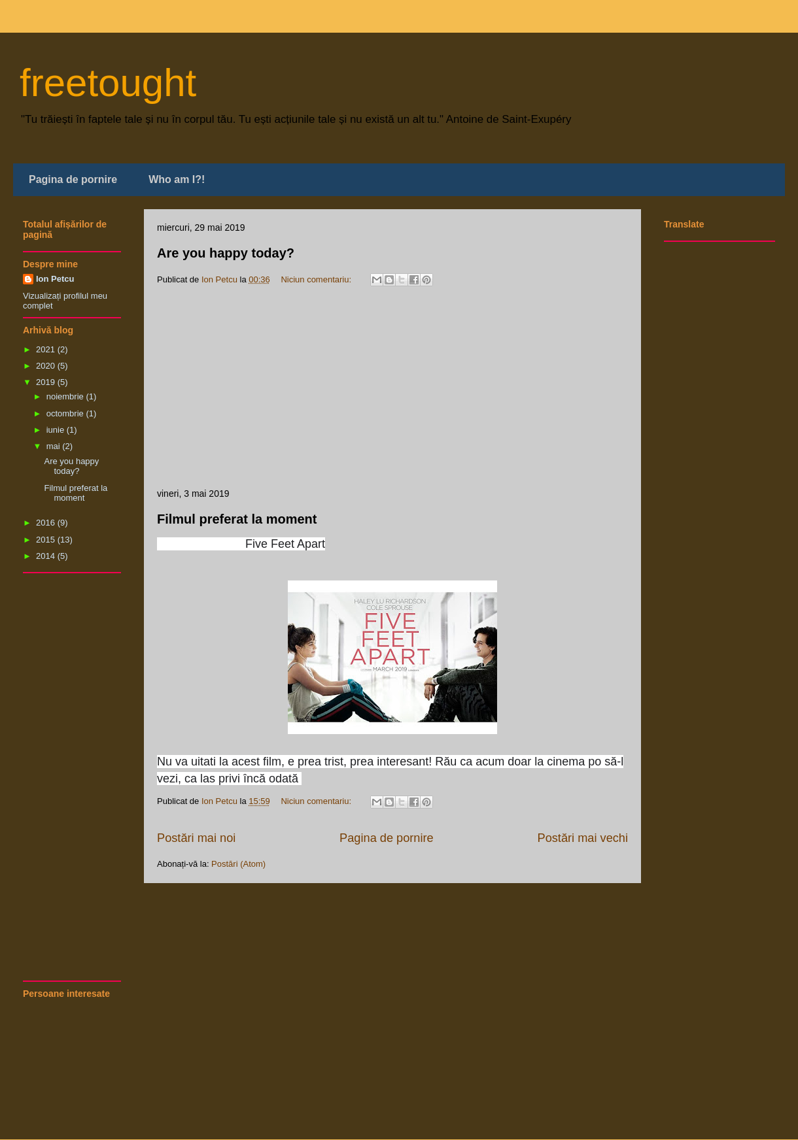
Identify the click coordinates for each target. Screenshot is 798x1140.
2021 (47, 349)
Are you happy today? (225, 253)
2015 (47, 540)
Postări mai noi (196, 838)
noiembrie (66, 396)
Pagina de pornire (73, 179)
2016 (47, 523)
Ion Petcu (55, 279)
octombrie (66, 413)
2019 (47, 382)
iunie (56, 430)
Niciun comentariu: (317, 279)
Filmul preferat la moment (237, 519)
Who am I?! (176, 179)
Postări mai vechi (583, 838)
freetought (108, 83)
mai (54, 446)
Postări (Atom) (238, 864)
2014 (47, 556)
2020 (47, 366)
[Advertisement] (392, 389)
